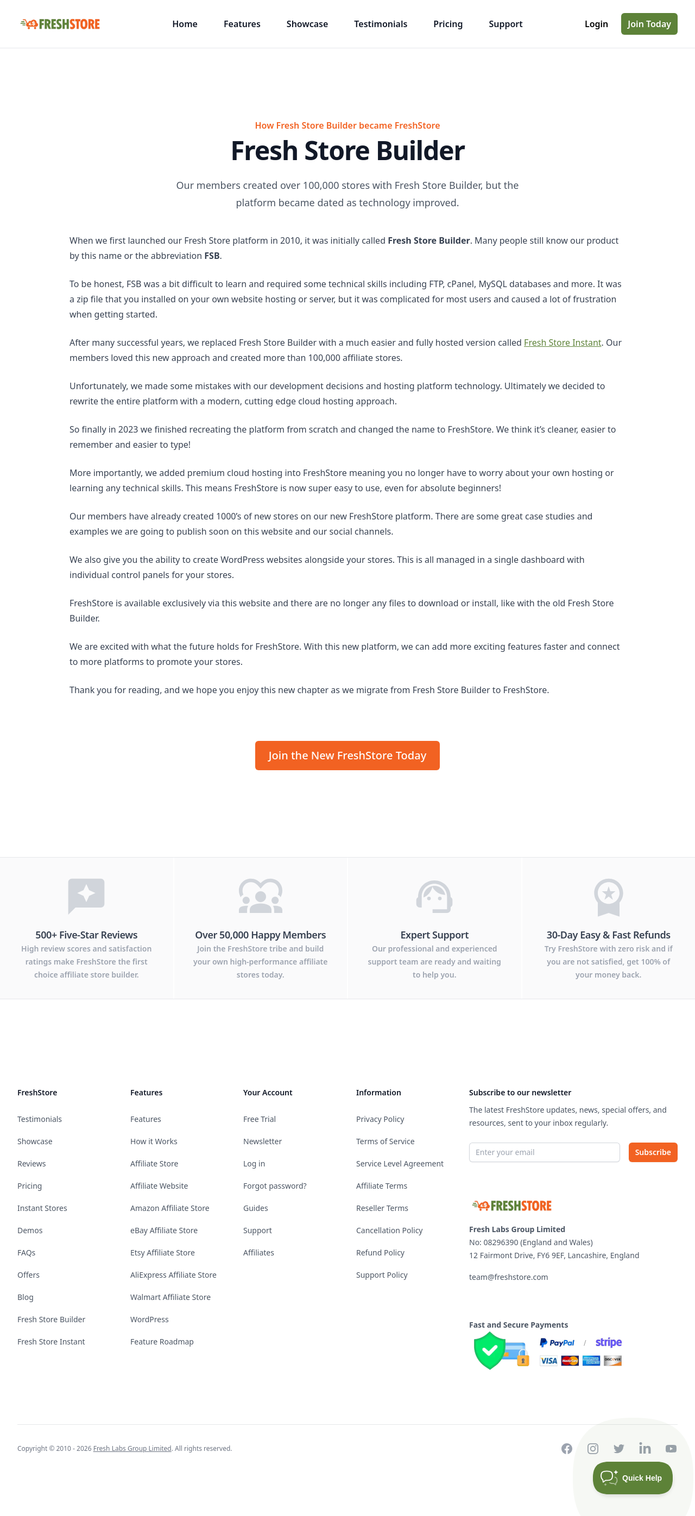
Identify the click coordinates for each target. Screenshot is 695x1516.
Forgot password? (275, 1186)
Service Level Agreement (400, 1163)
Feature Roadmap (162, 1341)
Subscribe (653, 1152)
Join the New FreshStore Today (347, 755)
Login (596, 24)
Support (505, 24)
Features (242, 24)
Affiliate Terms (381, 1186)
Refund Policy (380, 1252)
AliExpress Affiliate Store (173, 1275)
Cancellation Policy (389, 1230)
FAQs (26, 1252)
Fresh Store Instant (562, 342)
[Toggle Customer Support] (633, 1478)
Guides (255, 1208)
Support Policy (382, 1275)
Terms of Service (385, 1141)
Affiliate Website (159, 1186)
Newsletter (262, 1141)
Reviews (31, 1163)
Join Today (649, 24)
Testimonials (380, 24)
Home (185, 24)
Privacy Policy (380, 1119)
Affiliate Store (154, 1163)
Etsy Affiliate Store (162, 1252)
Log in (254, 1163)
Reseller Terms (382, 1208)
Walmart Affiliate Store (170, 1297)
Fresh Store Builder (51, 1319)
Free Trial (259, 1119)
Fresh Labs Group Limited (132, 1448)
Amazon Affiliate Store (170, 1208)
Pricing (448, 24)
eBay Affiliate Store (164, 1230)
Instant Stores (42, 1208)
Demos (29, 1230)
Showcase (307, 24)
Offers (28, 1275)
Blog (25, 1297)
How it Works (154, 1141)
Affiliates (258, 1252)
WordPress (149, 1319)
